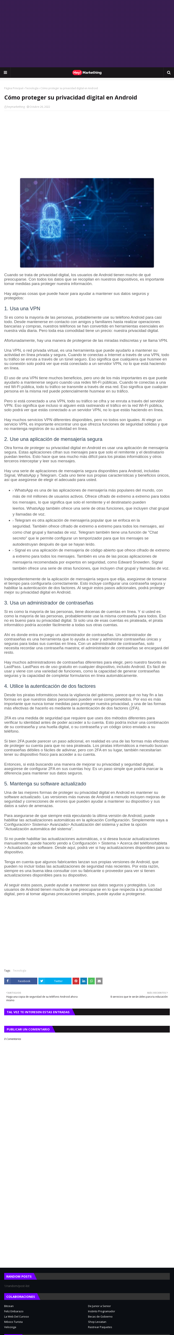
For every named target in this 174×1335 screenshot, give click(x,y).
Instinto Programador (101, 1311)
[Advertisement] (87, 33)
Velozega (10, 1327)
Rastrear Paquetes (100, 1327)
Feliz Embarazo (13, 1311)
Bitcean (9, 1306)
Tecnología (31, 88)
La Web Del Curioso (16, 1316)
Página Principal (13, 88)
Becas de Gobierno (100, 1316)
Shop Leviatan (97, 1322)
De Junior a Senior (99, 1306)
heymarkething (16, 107)
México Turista (13, 1322)
